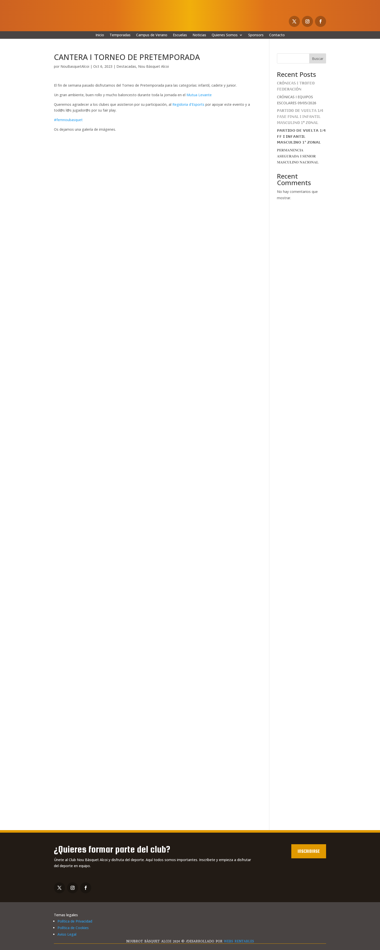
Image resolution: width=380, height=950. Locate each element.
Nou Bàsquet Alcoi (153, 66)
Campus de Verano (151, 35)
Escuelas (180, 35)
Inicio (100, 35)
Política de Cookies (73, 927)
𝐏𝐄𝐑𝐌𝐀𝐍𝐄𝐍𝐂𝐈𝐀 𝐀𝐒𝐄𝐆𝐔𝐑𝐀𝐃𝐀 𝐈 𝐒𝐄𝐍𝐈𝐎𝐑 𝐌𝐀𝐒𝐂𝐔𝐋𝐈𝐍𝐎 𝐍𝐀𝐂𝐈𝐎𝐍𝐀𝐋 (298, 156)
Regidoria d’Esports (188, 104)
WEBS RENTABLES (239, 941)
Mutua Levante (199, 94)
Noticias (199, 35)
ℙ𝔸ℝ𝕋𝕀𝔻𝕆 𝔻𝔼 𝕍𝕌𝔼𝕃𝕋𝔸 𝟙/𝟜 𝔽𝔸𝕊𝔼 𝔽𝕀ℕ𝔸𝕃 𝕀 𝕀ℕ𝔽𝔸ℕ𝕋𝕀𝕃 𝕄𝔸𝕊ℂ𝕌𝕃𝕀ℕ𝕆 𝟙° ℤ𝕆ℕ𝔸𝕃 (300, 116)
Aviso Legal (66, 934)
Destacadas (126, 66)
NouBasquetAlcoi (74, 66)
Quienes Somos (225, 35)
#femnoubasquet (68, 119)
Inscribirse (309, 851)
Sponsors (256, 35)
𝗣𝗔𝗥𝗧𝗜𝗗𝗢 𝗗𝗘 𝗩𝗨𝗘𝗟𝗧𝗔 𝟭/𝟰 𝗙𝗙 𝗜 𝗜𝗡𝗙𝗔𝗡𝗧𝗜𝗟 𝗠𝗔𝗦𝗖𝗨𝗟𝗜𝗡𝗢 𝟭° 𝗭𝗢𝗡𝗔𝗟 (301, 136)
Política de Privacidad (74, 921)
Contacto (277, 35)
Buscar (317, 58)
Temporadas (120, 35)
